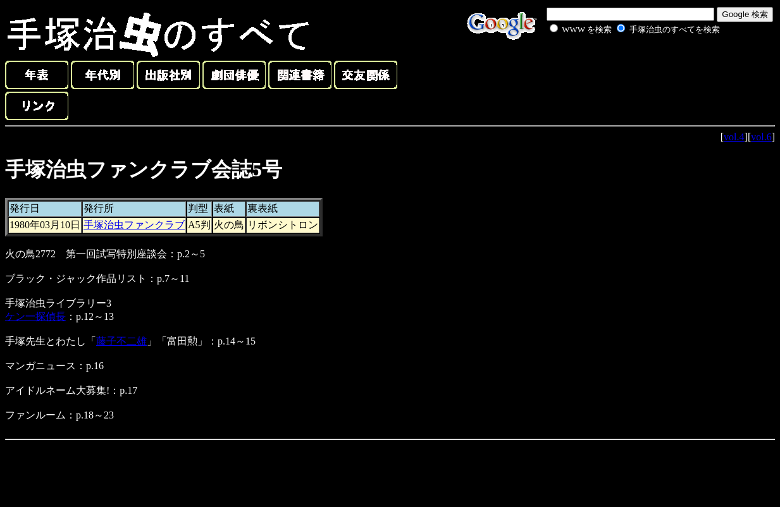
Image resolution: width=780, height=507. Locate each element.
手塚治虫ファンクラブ (134, 224)
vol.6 (761, 136)
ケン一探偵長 (35, 316)
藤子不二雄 (121, 341)
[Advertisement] (621, 66)
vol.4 (734, 136)
